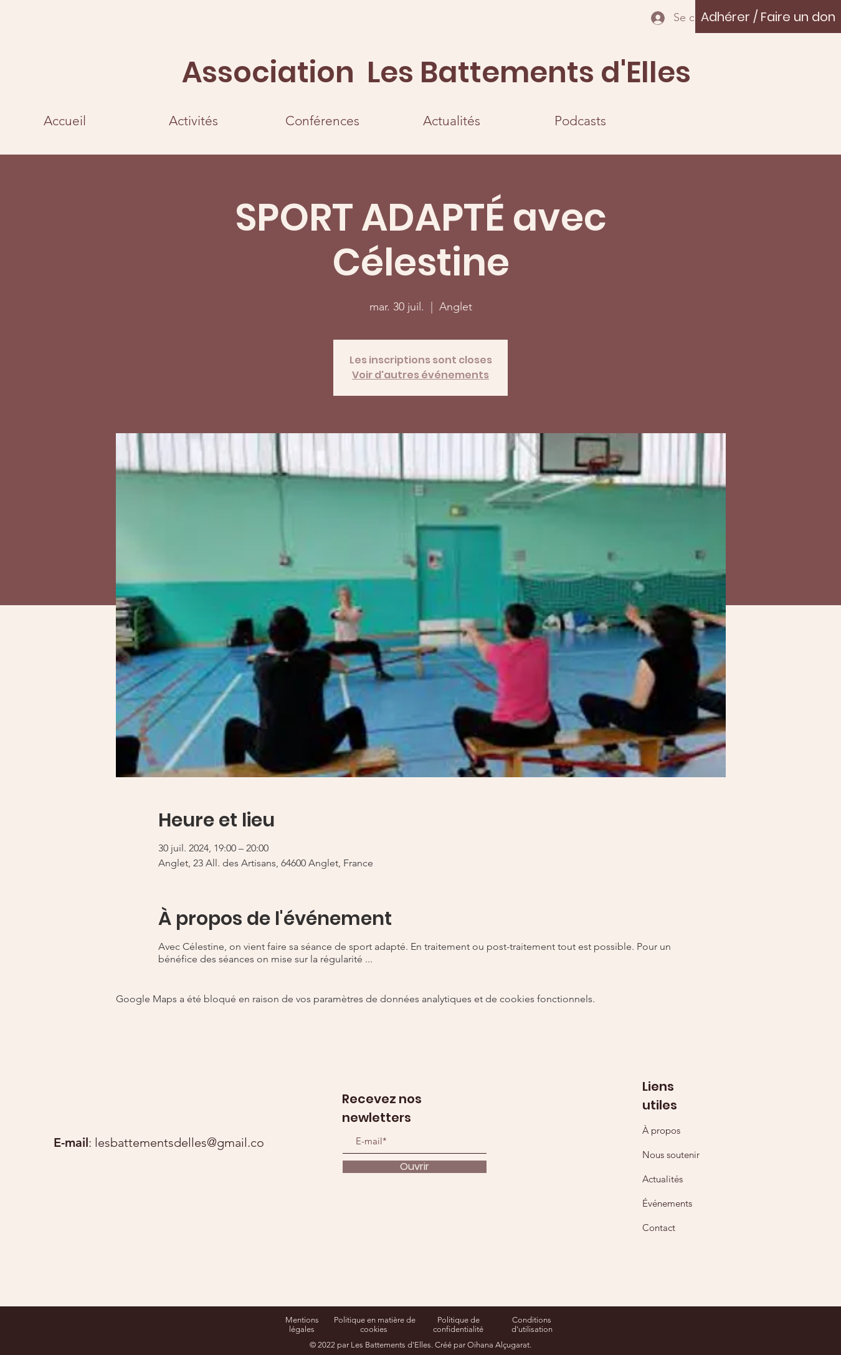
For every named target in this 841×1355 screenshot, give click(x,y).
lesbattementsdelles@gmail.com (185, 1142)
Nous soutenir (671, 1155)
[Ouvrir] (415, 1167)
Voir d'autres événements (420, 375)
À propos (661, 1130)
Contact (658, 1227)
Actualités (662, 1179)
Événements (667, 1203)
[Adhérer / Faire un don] (768, 16)
